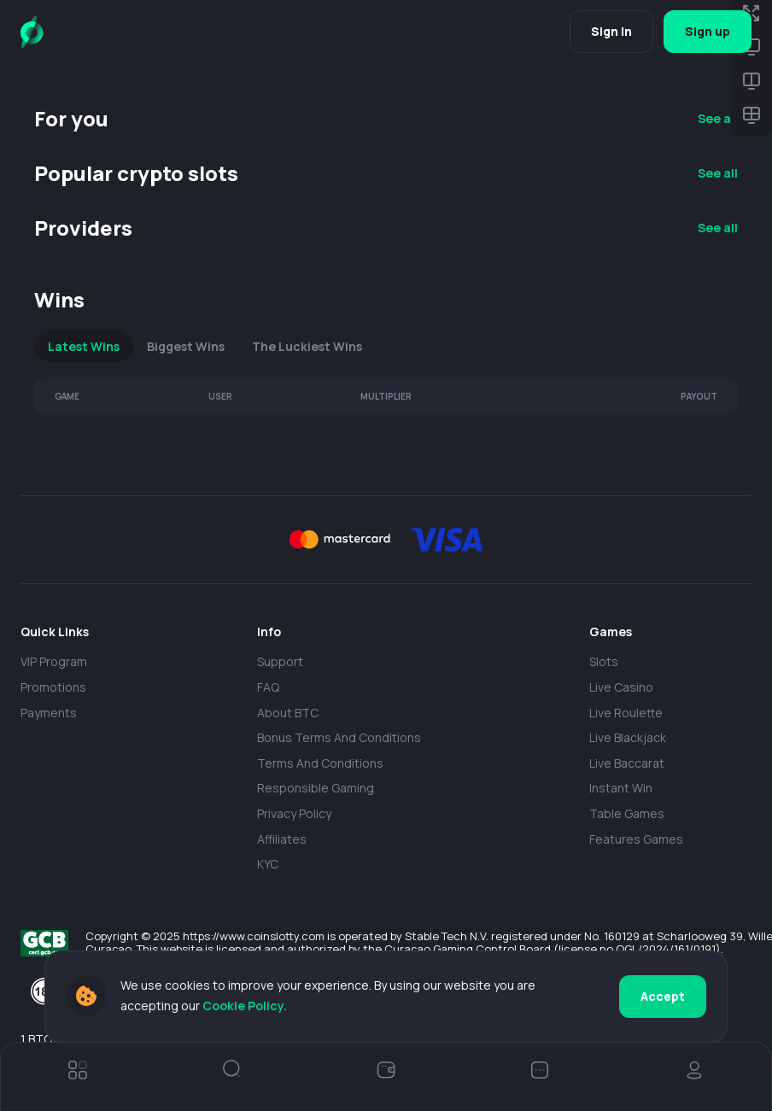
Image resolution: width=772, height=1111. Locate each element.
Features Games (636, 839)
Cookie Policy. (244, 1005)
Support (280, 661)
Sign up (707, 31)
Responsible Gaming (315, 788)
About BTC (288, 713)
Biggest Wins (186, 346)
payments (48, 713)
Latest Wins (84, 346)
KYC (267, 864)
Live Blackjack (627, 737)
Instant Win (620, 788)
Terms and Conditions (320, 763)
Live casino (621, 687)
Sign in (611, 31)
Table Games (626, 813)
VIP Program (53, 661)
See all (718, 118)
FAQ (268, 687)
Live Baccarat (626, 763)
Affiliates (282, 839)
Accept (662, 996)
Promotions (53, 687)
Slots (603, 661)
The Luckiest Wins (307, 346)
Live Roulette (626, 713)
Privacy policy (294, 813)
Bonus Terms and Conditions (339, 737)
